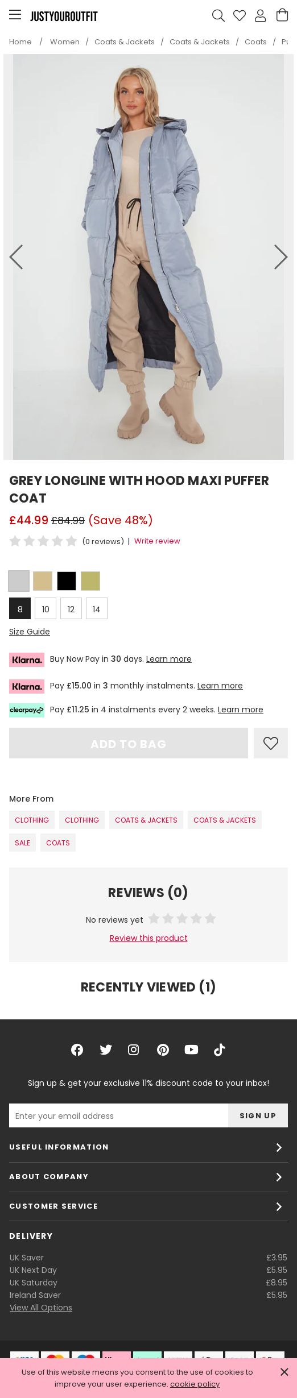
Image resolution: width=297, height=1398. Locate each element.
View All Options (41, 1307)
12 (71, 609)
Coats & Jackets (146, 820)
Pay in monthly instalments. (126, 686)
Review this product (149, 938)
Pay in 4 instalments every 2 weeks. (136, 710)
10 (46, 609)
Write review (157, 541)
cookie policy (195, 1384)
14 (97, 609)
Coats (58, 843)
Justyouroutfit (64, 16)
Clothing (32, 820)
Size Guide (29, 631)
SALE (22, 843)
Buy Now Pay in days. (100, 660)
